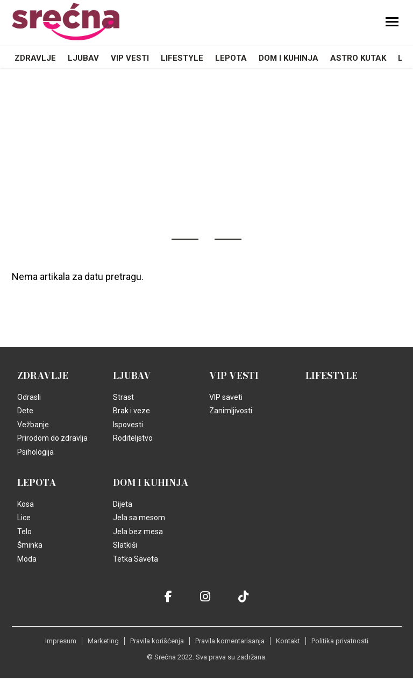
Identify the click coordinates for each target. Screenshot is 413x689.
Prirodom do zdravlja (52, 438)
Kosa (25, 504)
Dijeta (122, 504)
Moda (27, 559)
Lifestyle (182, 58)
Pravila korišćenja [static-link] (157, 641)
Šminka (29, 545)
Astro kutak (358, 58)
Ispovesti (128, 424)
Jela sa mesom (139, 517)
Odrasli (29, 397)
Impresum (60, 641)
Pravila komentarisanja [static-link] (230, 641)
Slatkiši (125, 545)
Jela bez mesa (138, 531)
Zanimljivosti (230, 410)
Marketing (103, 641)
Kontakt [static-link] (288, 641)
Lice (24, 517)
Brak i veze (131, 410)
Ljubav (83, 58)
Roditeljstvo (133, 438)
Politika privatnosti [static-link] (339, 641)
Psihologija (35, 452)
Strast (123, 397)
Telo (24, 531)
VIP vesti (130, 58)
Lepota (231, 58)
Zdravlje (35, 58)
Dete (25, 410)
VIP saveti (226, 397)
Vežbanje (33, 424)
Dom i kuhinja (288, 58)
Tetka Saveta (135, 559)
